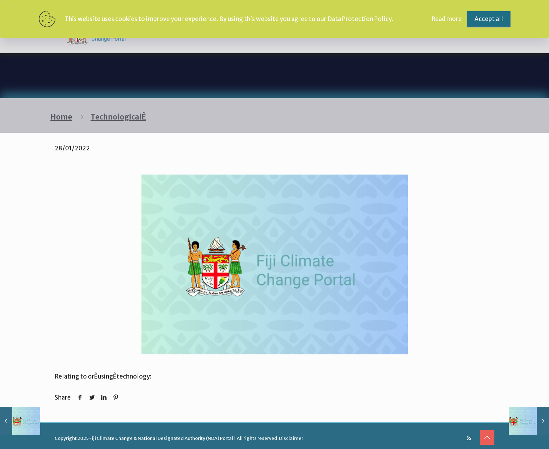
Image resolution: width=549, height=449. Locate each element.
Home (61, 117)
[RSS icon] (469, 438)
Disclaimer (291, 438)
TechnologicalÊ (118, 117)
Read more (447, 19)
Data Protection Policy (359, 19)
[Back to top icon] (487, 437)
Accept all (488, 19)
